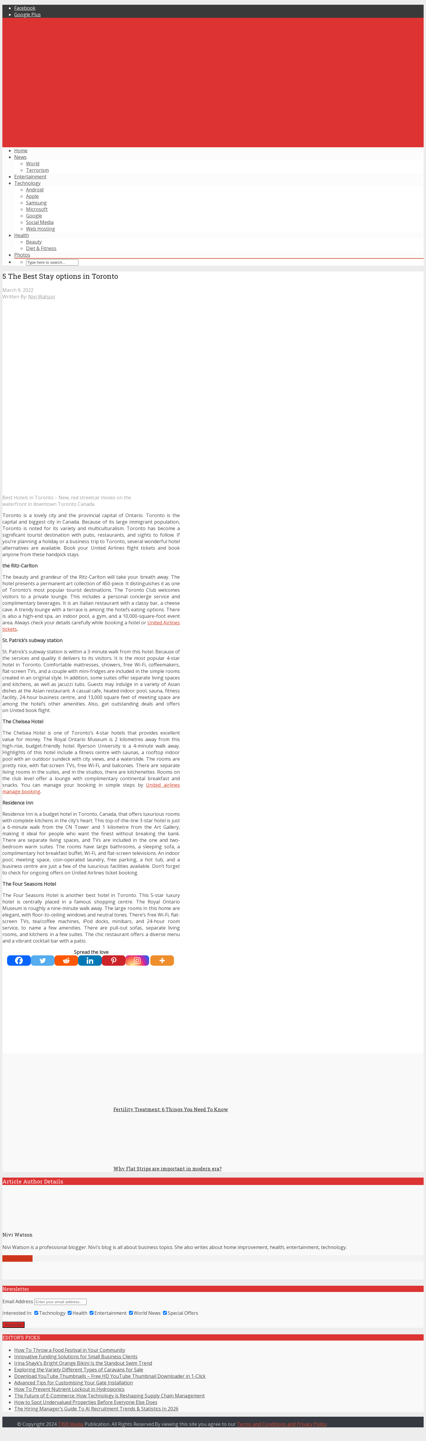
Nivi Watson (41, 296)
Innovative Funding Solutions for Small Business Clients (76, 1356)
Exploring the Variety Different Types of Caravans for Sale (78, 1369)
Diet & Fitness (41, 248)
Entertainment (30, 176)
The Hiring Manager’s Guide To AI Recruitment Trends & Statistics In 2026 (96, 1408)
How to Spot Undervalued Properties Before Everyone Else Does (85, 1402)
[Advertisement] (213, 101)
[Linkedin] (90, 960)
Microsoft (37, 209)
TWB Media (70, 1424)
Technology (27, 183)
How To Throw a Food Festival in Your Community (69, 1350)
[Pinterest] (113, 960)
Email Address (17, 1301)
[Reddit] (66, 960)
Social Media (40, 222)
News (20, 157)
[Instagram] (137, 960)
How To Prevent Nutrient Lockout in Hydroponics (69, 1389)
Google (34, 215)
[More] (162, 960)
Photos (22, 255)
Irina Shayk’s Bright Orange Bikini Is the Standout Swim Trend (83, 1363)
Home (21, 150)
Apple (32, 196)
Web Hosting (40, 228)
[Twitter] (42, 960)
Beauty (34, 242)
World (32, 163)
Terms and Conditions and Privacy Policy (281, 1424)
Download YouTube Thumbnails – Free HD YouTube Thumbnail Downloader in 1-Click (110, 1376)
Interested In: (17, 1313)
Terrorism (37, 170)
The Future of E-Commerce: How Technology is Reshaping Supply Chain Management (109, 1395)
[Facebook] (19, 960)
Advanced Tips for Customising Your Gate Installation (73, 1382)
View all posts (17, 1258)
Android (34, 189)
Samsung (36, 202)
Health (21, 235)
